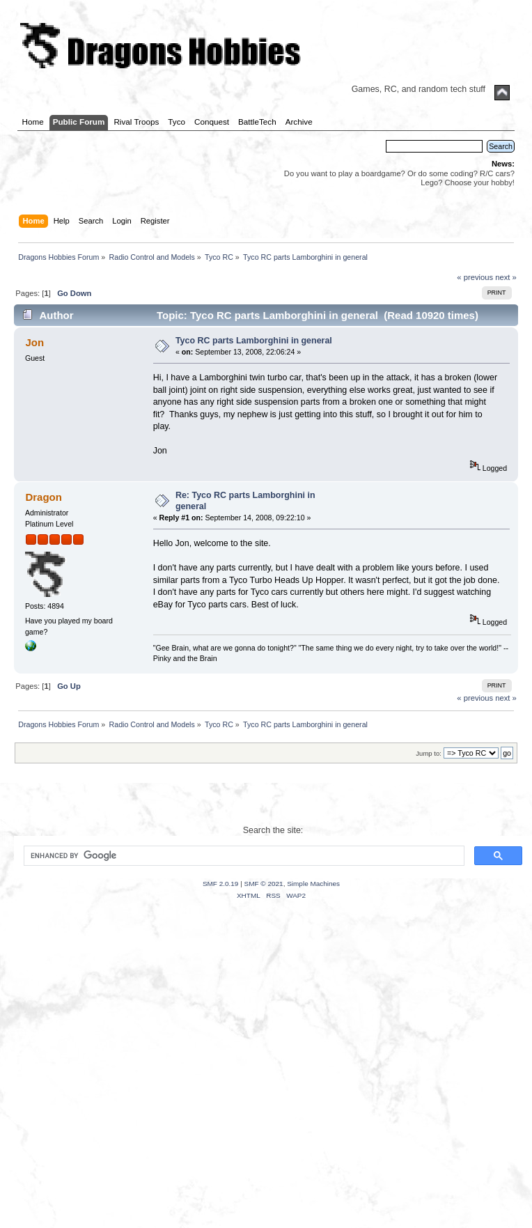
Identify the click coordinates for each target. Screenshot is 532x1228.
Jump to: (428, 753)
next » (506, 277)
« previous (475, 277)
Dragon (43, 497)
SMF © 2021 (263, 883)
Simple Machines (313, 883)
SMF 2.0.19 (221, 883)
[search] (243, 856)
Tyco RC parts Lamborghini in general (253, 340)
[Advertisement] (130, 1081)
